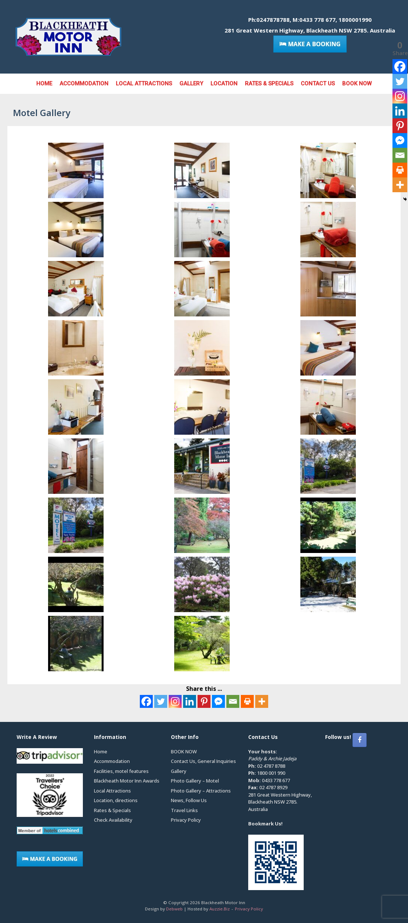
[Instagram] (175, 701)
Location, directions (116, 800)
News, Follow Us (189, 800)
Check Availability (113, 820)
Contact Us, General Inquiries (203, 761)
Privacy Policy (186, 820)
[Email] (232, 701)
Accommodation (84, 83)
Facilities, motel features (121, 771)
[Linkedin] (189, 701)
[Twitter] (160, 701)
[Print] (247, 701)
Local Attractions (144, 83)
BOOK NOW (357, 83)
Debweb (174, 909)
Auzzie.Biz (219, 909)
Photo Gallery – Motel (195, 780)
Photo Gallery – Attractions (201, 790)
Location (223, 83)
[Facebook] (146, 701)
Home (44, 83)
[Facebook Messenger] (218, 701)
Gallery (191, 83)
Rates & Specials (269, 83)
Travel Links (184, 810)
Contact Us (318, 83)
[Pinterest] (204, 701)
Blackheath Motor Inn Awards (126, 780)
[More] (261, 701)
